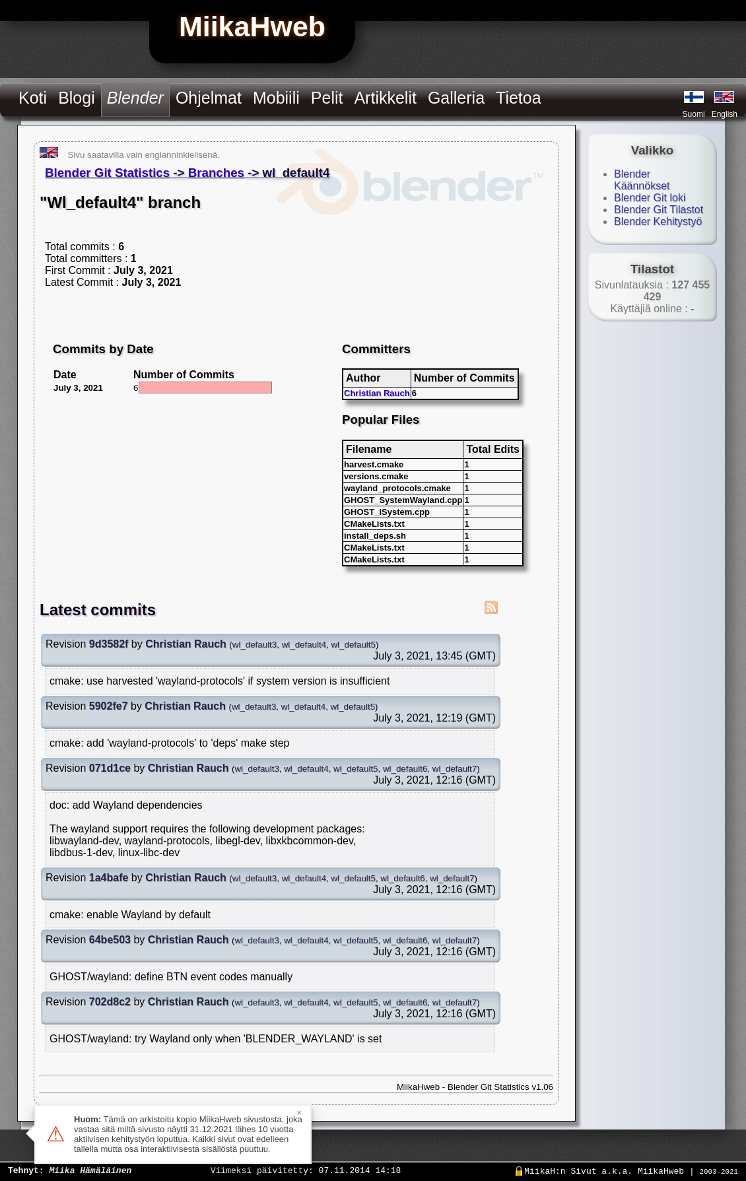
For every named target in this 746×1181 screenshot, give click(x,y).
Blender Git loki (650, 197)
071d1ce (110, 768)
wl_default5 (353, 645)
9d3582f (109, 644)
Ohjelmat (209, 97)
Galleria (456, 97)
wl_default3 (254, 645)
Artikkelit (385, 97)
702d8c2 (110, 1001)
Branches (216, 173)
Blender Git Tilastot (658, 209)
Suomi (694, 114)
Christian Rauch (377, 393)
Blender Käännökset (642, 179)
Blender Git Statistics (107, 173)
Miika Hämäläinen (90, 1170)
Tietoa (518, 97)
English (724, 114)
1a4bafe (109, 877)
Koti (32, 97)
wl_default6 (405, 769)
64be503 (110, 939)
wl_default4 (304, 645)
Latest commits (98, 610)
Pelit (327, 97)
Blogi (76, 97)
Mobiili (276, 97)
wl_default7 (454, 769)
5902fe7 (108, 706)
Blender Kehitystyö (658, 221)
